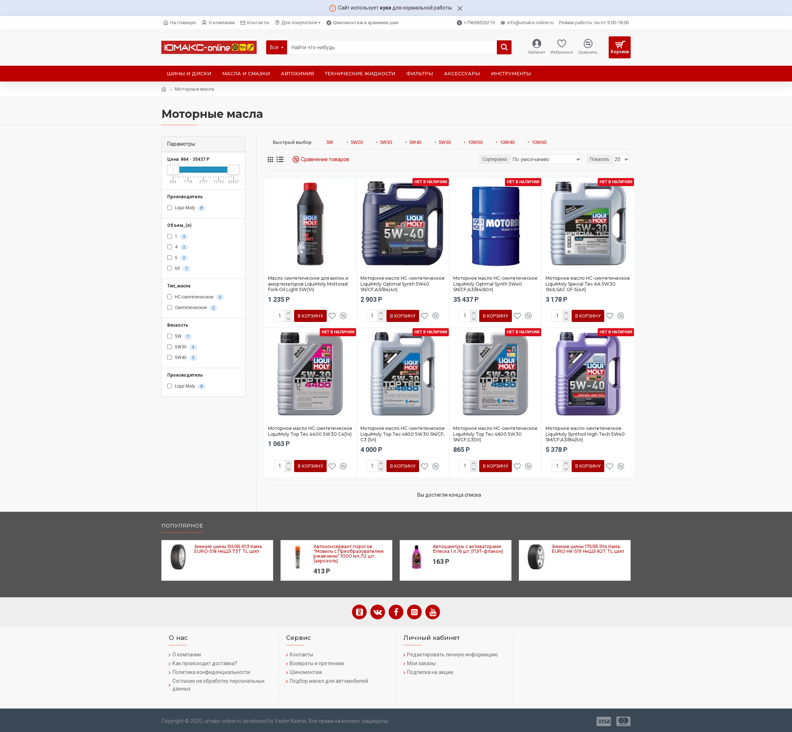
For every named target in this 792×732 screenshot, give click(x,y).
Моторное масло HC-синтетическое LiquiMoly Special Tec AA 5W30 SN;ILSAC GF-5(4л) (588, 283)
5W (179, 337)
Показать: (601, 159)
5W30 (182, 347)
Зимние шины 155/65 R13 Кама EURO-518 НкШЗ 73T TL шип (228, 549)
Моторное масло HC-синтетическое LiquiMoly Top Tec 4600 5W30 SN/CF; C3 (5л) (402, 433)
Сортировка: (507, 159)
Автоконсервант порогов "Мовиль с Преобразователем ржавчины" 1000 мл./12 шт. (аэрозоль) (349, 554)
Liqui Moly (186, 208)
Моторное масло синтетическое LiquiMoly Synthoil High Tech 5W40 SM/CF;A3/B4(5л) (585, 433)
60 (178, 269)
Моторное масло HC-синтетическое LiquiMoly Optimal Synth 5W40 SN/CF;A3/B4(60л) (495, 283)
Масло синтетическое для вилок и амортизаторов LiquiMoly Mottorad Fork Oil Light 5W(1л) (308, 283)
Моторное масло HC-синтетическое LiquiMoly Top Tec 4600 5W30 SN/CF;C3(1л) (495, 433)
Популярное (182, 526)
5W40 (182, 358)
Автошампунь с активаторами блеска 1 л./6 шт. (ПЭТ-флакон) (468, 549)
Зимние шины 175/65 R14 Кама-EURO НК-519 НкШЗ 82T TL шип (588, 549)
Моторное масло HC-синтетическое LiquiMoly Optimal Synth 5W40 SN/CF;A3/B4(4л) (402, 283)
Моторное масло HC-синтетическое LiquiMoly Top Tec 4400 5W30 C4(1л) (310, 431)
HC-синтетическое (195, 297)
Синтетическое (192, 308)
